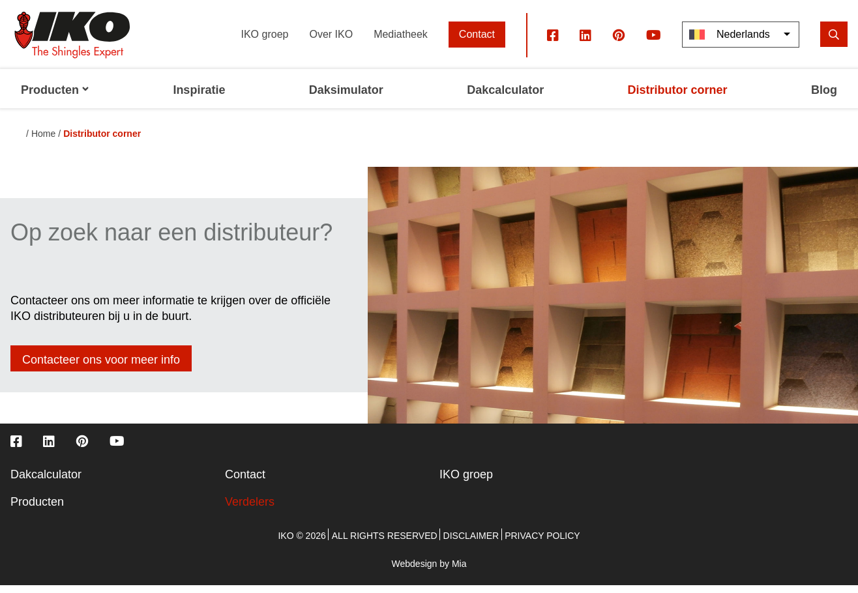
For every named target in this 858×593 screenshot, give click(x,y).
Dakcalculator (45, 482)
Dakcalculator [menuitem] (505, 97)
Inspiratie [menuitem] (199, 97)
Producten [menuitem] (55, 97)
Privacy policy (542, 543)
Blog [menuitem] (824, 97)
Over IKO (331, 42)
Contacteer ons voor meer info (101, 367)
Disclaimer (471, 543)
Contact (477, 42)
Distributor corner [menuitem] (678, 97)
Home (43, 141)
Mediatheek (401, 42)
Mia (459, 571)
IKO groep (265, 42)
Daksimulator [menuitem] (346, 97)
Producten (37, 509)
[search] (834, 42)
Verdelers (249, 509)
